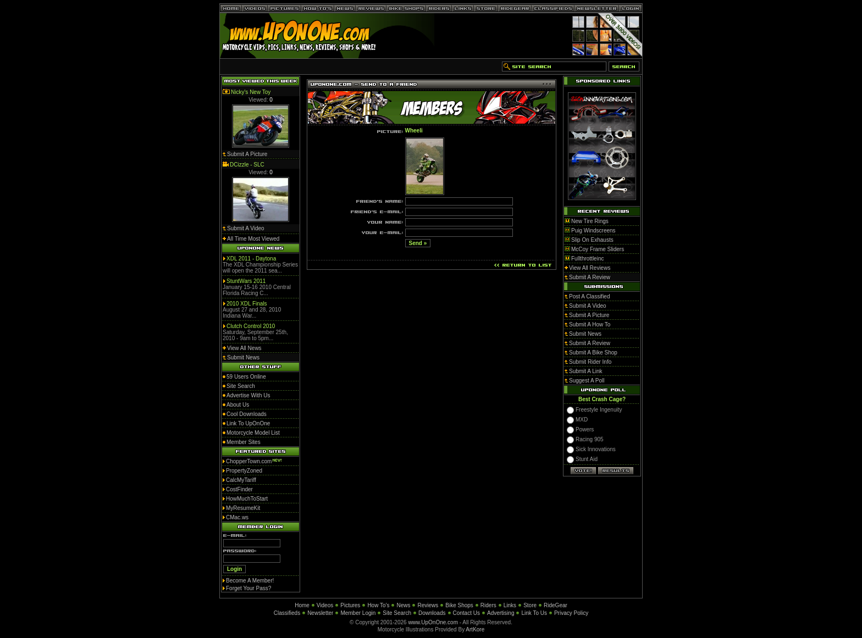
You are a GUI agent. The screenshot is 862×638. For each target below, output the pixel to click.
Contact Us (466, 613)
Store (530, 605)
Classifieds (287, 613)
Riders (488, 605)
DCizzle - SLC (247, 165)
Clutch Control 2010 (250, 326)
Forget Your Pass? (248, 588)
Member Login (357, 613)
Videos (325, 605)
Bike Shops (459, 605)
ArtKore (475, 629)
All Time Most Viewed (253, 239)
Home (302, 605)
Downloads (431, 613)
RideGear (555, 605)
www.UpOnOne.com (433, 622)
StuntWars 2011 (246, 281)
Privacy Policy (571, 613)
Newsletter (320, 613)
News (403, 605)
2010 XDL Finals (246, 304)
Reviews (427, 605)
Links (510, 605)
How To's (378, 605)
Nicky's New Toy (250, 92)
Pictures (350, 605)
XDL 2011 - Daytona (251, 259)
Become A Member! (250, 581)
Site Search (397, 613)
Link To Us (534, 613)
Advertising (500, 613)
